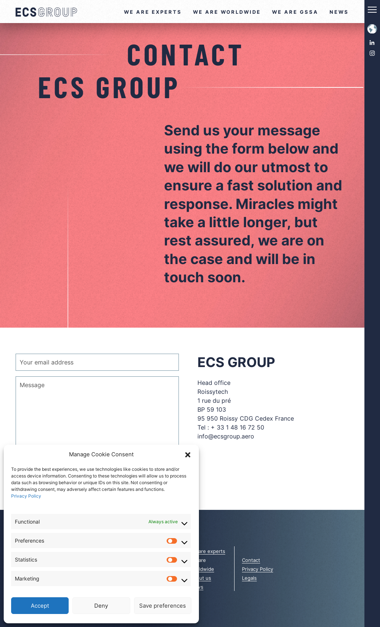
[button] (187, 454)
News (339, 12)
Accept (40, 605)
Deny (101, 605)
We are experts (153, 12)
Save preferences (162, 605)
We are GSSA (295, 12)
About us (200, 578)
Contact (251, 560)
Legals (249, 578)
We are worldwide (227, 12)
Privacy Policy (26, 496)
